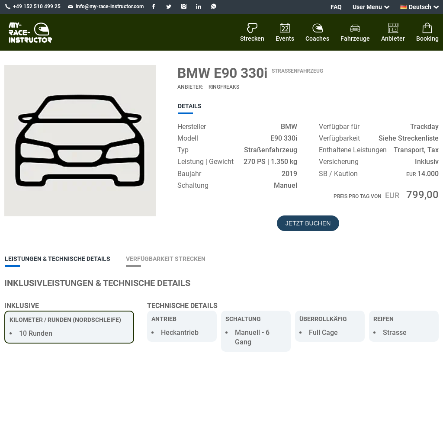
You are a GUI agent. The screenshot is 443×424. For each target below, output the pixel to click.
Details (190, 106)
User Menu (367, 6)
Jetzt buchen (308, 223)
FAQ (336, 6)
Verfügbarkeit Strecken (165, 258)
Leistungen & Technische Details (57, 258)
